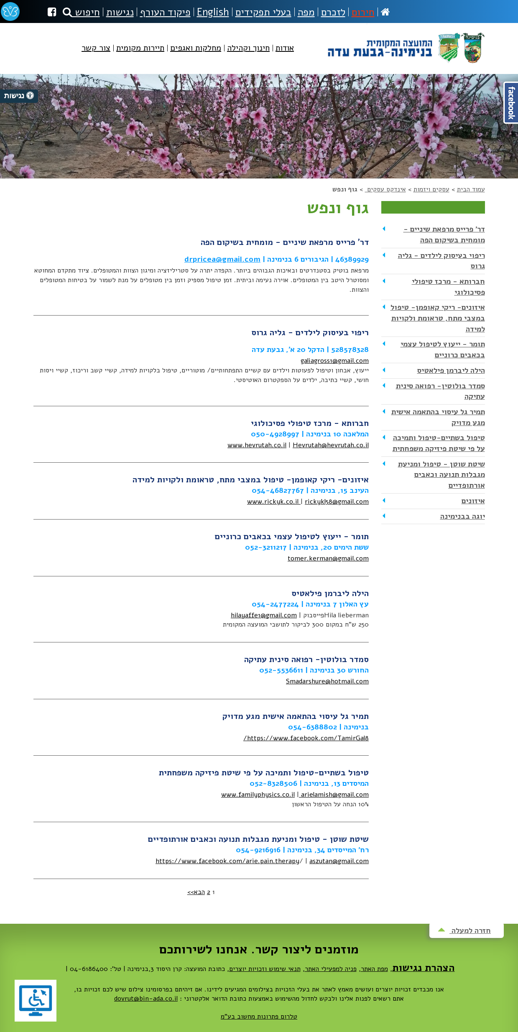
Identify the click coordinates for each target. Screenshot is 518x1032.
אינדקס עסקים (385, 189)
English (213, 12)
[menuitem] (285, 55)
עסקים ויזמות (431, 189)
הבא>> (196, 892)
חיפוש (81, 12)
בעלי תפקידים (263, 12)
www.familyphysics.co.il (258, 794)
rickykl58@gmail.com (337, 501)
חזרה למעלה (464, 930)
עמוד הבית (471, 189)
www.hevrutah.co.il (256, 445)
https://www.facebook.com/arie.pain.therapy (227, 861)
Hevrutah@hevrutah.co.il (331, 445)
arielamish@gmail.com (334, 794)
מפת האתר (374, 968)
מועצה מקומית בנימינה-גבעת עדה (405, 44)
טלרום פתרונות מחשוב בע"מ (259, 1016)
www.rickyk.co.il (274, 501)
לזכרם (333, 12)
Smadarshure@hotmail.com (327, 681)
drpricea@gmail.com (222, 259)
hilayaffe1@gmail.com (264, 615)
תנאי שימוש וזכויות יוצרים (265, 968)
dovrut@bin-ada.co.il (146, 998)
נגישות (120, 12)
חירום (363, 12)
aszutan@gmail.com (339, 861)
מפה (306, 12)
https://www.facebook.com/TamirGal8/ (306, 738)
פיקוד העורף (165, 12)
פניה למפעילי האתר (331, 968)
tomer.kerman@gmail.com (328, 558)
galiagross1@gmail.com (335, 360)
